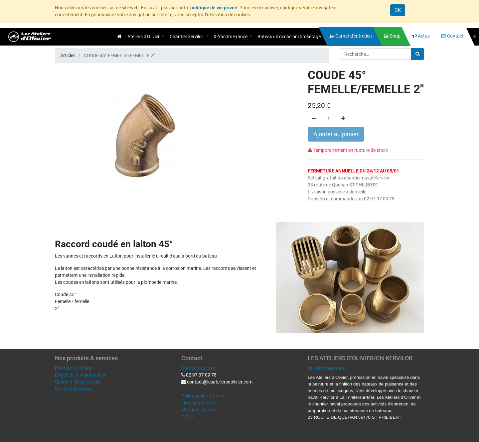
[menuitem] (119, 36)
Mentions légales (198, 409)
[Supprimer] (314, 118)
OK (398, 10)
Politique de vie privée (203, 395)
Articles (68, 55)
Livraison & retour (199, 402)
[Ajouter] (343, 118)
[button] (474, 37)
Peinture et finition (73, 368)
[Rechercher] (417, 54)
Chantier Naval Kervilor (78, 382)
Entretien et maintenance (80, 375)
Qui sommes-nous (326, 368)
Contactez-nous (197, 368)
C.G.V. (187, 416)
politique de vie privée (213, 7)
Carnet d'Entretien (73, 388)
